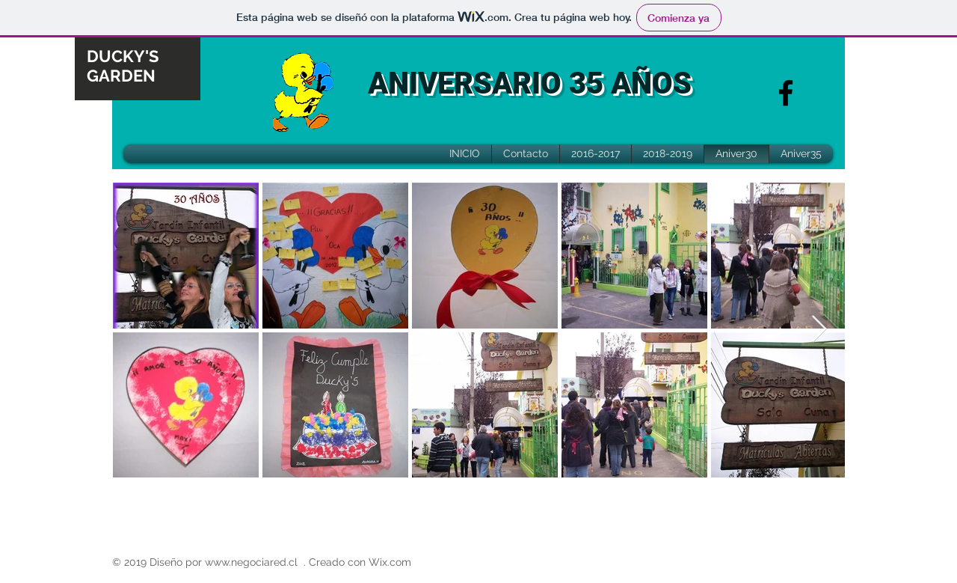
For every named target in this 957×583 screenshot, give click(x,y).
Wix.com (390, 562)
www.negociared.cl (251, 562)
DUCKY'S (123, 56)
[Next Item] (819, 329)
